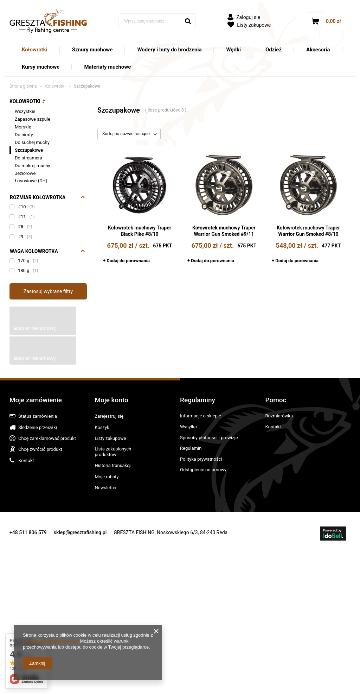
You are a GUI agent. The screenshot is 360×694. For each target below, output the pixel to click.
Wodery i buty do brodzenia (169, 49)
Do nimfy (24, 134)
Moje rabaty (107, 476)
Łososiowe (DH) (31, 180)
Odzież (273, 49)
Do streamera (28, 157)
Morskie (23, 127)
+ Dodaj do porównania (126, 260)
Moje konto (111, 400)
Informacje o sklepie (200, 415)
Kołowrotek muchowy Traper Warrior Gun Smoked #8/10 (308, 231)
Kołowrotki (34, 49)
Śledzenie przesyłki (37, 427)
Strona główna (23, 86)
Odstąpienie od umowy (203, 469)
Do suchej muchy (32, 142)
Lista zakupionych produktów (113, 451)
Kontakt (26, 460)
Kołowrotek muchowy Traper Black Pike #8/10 (139, 231)
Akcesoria (318, 49)
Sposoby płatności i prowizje (209, 437)
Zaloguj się (243, 17)
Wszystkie (25, 111)
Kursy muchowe (40, 67)
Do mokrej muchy (32, 165)
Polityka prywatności (201, 459)
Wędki (233, 49)
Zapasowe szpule (32, 119)
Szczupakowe (29, 150)
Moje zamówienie (35, 400)
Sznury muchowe (92, 49)
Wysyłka (188, 426)
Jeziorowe (25, 173)
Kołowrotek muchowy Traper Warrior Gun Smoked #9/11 (224, 231)
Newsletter (106, 487)
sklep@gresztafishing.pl (80, 532)
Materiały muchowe (107, 67)
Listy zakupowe (249, 25)
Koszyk (102, 427)
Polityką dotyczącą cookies (50, 641)
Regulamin (190, 448)
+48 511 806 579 (28, 532)
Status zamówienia (37, 416)
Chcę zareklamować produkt (47, 438)
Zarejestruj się (109, 416)
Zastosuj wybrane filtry (48, 291)
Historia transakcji (113, 465)
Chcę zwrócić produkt (40, 449)
